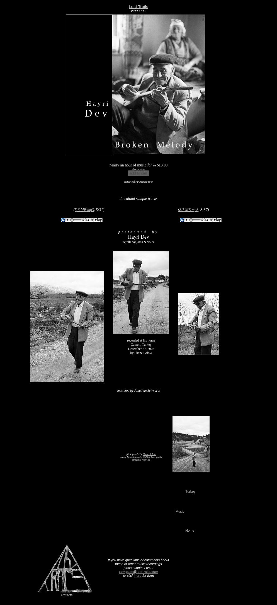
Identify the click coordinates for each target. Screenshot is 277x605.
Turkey (190, 491)
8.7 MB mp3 (188, 210)
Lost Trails (156, 457)
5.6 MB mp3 (84, 210)
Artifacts (66, 595)
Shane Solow (149, 454)
